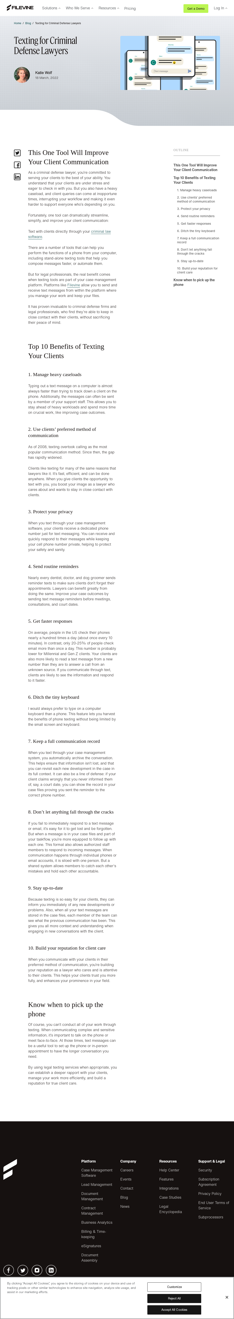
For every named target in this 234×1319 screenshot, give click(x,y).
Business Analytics (96, 1222)
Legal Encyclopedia (170, 1209)
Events (125, 1179)
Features (166, 1179)
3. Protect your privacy (193, 208)
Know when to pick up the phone (194, 282)
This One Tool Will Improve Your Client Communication (195, 167)
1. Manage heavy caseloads (197, 190)
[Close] (227, 1297)
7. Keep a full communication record (198, 240)
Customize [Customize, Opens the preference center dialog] (174, 1287)
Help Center (169, 1170)
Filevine (73, 285)
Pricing (130, 8)
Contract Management (92, 1210)
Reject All (174, 1298)
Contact (126, 1188)
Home (17, 23)
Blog (28, 23)
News (124, 1206)
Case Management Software (96, 1172)
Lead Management (96, 1184)
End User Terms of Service (213, 1205)
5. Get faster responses (194, 223)
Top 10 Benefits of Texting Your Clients (195, 180)
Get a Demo (196, 8)
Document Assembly (89, 1257)
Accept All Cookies (174, 1310)
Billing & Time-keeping (93, 1234)
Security (205, 1170)
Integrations (169, 1188)
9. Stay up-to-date (190, 261)
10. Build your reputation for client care (197, 270)
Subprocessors (210, 1217)
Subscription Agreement (208, 1182)
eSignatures (91, 1246)
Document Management (92, 1196)
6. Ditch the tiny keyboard (196, 230)
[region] (117, 1298)
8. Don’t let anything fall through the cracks (194, 251)
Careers (126, 1170)
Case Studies (170, 1197)
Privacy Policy (210, 1193)
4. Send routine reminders (195, 216)
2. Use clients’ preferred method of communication (196, 199)
